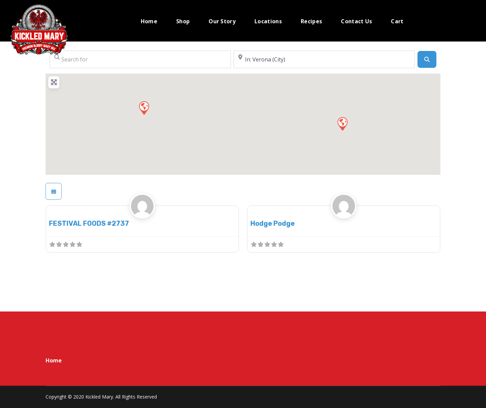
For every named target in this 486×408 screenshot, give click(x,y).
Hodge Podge (272, 223)
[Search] (426, 59)
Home (54, 360)
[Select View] (54, 191)
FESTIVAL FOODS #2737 (89, 223)
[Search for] (140, 59)
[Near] (324, 59)
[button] (342, 123)
